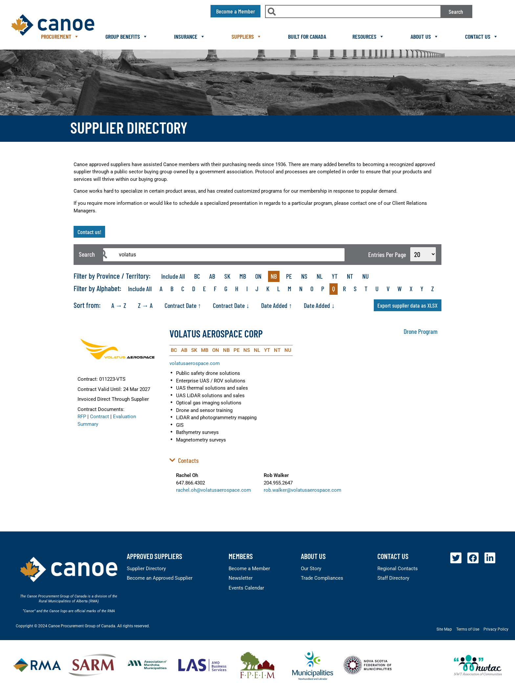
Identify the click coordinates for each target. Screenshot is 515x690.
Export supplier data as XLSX (407, 305)
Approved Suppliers (154, 556)
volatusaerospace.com (194, 363)
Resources (368, 36)
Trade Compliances (322, 578)
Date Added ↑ (276, 305)
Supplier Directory (146, 568)
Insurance (189, 36)
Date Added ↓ (319, 305)
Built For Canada (307, 36)
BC (197, 276)
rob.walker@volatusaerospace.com (302, 490)
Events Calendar (246, 588)
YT (335, 276)
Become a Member (249, 568)
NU (365, 276)
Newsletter (241, 578)
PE (289, 276)
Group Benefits (126, 36)
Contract (99, 417)
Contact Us (481, 36)
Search (456, 11)
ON (258, 276)
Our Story (311, 568)
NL (320, 276)
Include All (173, 276)
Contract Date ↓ (231, 305)
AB (212, 276)
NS (304, 276)
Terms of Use (467, 629)
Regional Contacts (397, 568)
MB (242, 276)
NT (350, 276)
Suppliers (247, 36)
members (241, 556)
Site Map (444, 629)
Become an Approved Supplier (159, 578)
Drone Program (420, 331)
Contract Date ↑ (183, 305)
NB (274, 276)
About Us (425, 36)
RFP (82, 417)
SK (227, 276)
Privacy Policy (495, 629)
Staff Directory (393, 578)
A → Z (118, 305)
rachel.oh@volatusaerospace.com (213, 490)
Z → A (145, 305)
